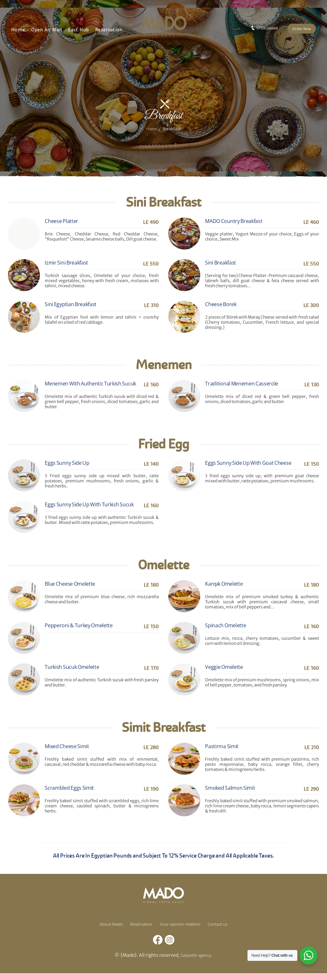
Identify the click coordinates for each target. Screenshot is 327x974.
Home (151, 128)
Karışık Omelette (224, 583)
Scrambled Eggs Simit (69, 787)
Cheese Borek (220, 304)
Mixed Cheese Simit (67, 746)
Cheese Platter (61, 221)
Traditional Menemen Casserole (241, 383)
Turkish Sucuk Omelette (72, 666)
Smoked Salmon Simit (230, 787)
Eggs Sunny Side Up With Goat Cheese (248, 462)
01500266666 (267, 28)
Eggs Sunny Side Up (67, 462)
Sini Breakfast (220, 262)
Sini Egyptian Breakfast (70, 304)
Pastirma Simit (222, 746)
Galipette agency (195, 956)
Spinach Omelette (225, 625)
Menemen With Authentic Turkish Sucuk (90, 383)
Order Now (301, 28)
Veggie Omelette (224, 666)
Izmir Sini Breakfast (66, 262)
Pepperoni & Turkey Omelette (78, 625)
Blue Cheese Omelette (70, 583)
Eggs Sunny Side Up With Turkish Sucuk (89, 504)
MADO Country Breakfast (233, 221)
